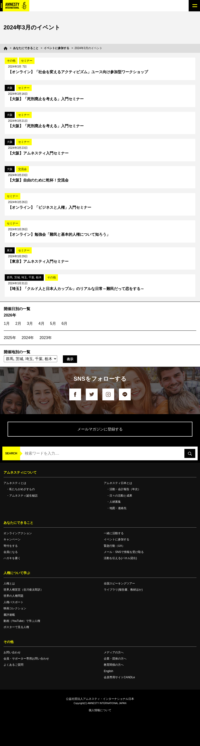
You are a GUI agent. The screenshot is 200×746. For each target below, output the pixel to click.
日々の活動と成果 (120, 495)
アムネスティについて (20, 472)
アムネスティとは (15, 483)
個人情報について (100, 710)
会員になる (11, 552)
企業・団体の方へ (115, 658)
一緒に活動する (114, 533)
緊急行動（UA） (114, 545)
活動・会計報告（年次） (125, 489)
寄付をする (11, 545)
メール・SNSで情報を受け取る (124, 552)
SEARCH (11, 453)
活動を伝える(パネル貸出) (120, 558)
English (108, 671)
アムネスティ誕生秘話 (23, 495)
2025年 (10, 338)
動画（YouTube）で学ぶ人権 (22, 621)
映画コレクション (15, 608)
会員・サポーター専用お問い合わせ (26, 658)
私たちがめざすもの (22, 489)
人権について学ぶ (17, 573)
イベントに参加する (56, 48)
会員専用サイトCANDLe (119, 677)
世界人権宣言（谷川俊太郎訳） (23, 589)
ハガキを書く (12, 558)
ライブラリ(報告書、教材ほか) (123, 589)
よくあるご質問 (13, 664)
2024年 (28, 338)
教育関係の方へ (114, 664)
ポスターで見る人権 (16, 627)
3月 (30, 323)
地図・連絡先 (117, 508)
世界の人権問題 (13, 595)
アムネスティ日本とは (118, 483)
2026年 (10, 315)
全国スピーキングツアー (119, 583)
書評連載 (9, 614)
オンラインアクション (18, 533)
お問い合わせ (12, 652)
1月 (7, 323)
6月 (65, 323)
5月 (53, 323)
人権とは (9, 583)
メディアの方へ (114, 652)
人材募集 (115, 501)
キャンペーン (12, 539)
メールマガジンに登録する (100, 429)
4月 (41, 323)
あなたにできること (26, 48)
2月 (18, 323)
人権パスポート (13, 602)
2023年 (45, 338)
